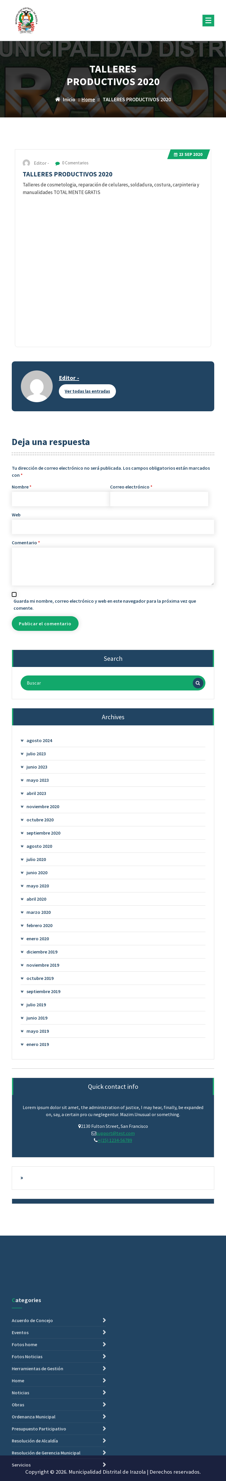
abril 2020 (36, 899)
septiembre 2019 (43, 991)
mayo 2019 (37, 1031)
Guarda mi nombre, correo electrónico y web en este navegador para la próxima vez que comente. (105, 604)
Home (88, 99)
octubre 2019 (40, 978)
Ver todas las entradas (87, 391)
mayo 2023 (37, 780)
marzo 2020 (38, 912)
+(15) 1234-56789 (115, 1140)
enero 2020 (37, 938)
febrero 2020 (39, 925)
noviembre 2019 (42, 965)
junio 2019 (36, 1018)
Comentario (26, 542)
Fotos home (24, 1448)
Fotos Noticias (27, 1460)
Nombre (21, 487)
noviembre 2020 (42, 806)
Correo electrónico (131, 487)
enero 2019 (37, 1044)
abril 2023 (36, 793)
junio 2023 (36, 767)
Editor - (69, 377)
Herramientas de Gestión (37, 1472)
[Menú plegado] (208, 20)
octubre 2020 (40, 820)
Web (16, 515)
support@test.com (115, 1133)
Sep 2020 (188, 154)
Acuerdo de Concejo (32, 1424)
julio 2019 (36, 1004)
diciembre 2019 (41, 952)
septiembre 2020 (43, 833)
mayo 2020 (37, 886)
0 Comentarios (72, 163)
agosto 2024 (39, 740)
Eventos (20, 1436)
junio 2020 (36, 872)
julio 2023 (36, 753)
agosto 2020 (39, 846)
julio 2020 (36, 859)
